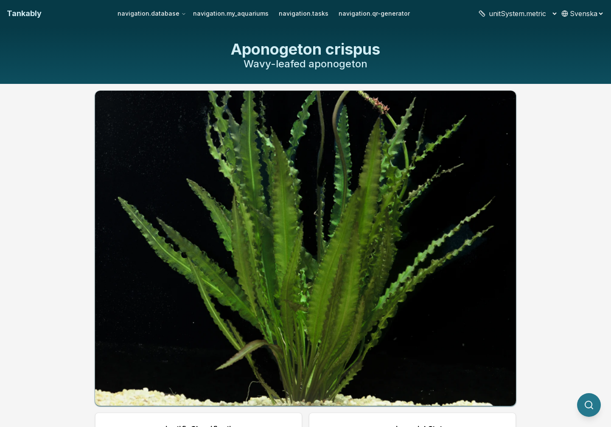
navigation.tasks (303, 13)
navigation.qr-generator (374, 13)
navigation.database (152, 13)
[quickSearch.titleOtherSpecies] (589, 405)
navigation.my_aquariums (231, 13)
